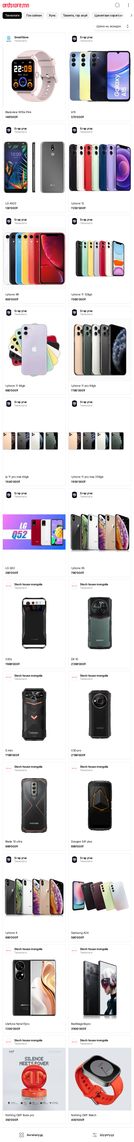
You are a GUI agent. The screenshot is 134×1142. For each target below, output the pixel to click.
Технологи (12, 15)
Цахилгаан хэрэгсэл (109, 15)
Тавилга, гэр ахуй (75, 15)
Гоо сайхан (34, 15)
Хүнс (52, 15)
